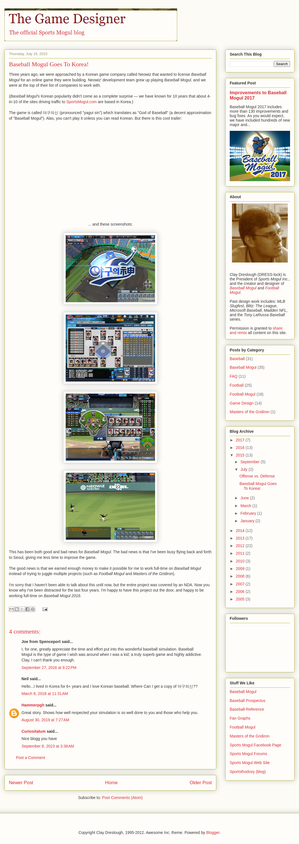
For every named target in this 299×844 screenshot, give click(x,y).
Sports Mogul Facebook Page (255, 745)
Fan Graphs (240, 718)
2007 (241, 584)
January (247, 521)
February (248, 513)
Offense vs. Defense (257, 476)
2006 (241, 591)
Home (111, 782)
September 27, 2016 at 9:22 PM (49, 667)
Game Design (242, 403)
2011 (241, 553)
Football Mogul (242, 394)
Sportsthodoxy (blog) (248, 771)
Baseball (237, 358)
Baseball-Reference (247, 709)
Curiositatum (34, 731)
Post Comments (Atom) (122, 797)
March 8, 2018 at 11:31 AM (45, 693)
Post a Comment (30, 757)
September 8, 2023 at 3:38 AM (48, 746)
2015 (241, 455)
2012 (241, 545)
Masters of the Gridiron (249, 412)
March (246, 505)
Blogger (212, 832)
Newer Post (21, 782)
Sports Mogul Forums (248, 753)
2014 (241, 530)
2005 (241, 599)
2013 (241, 538)
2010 (241, 561)
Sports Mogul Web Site (250, 762)
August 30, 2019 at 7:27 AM (45, 720)
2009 (241, 568)
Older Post (201, 782)
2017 (241, 440)
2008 (241, 576)
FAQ (234, 376)
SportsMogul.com (81, 102)
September (250, 462)
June (245, 498)
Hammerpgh (33, 705)
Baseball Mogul (243, 367)
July (244, 469)
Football (237, 385)
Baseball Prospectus (247, 700)
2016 (241, 447)
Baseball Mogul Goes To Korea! (258, 486)
